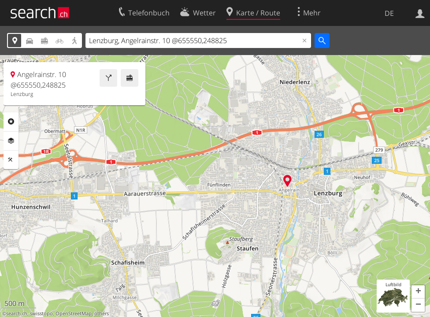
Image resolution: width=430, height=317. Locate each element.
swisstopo (41, 313)
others (101, 313)
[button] (418, 292)
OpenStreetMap (74, 313)
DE (389, 13)
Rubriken (11, 121)
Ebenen (11, 141)
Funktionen (11, 160)
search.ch (16, 313)
